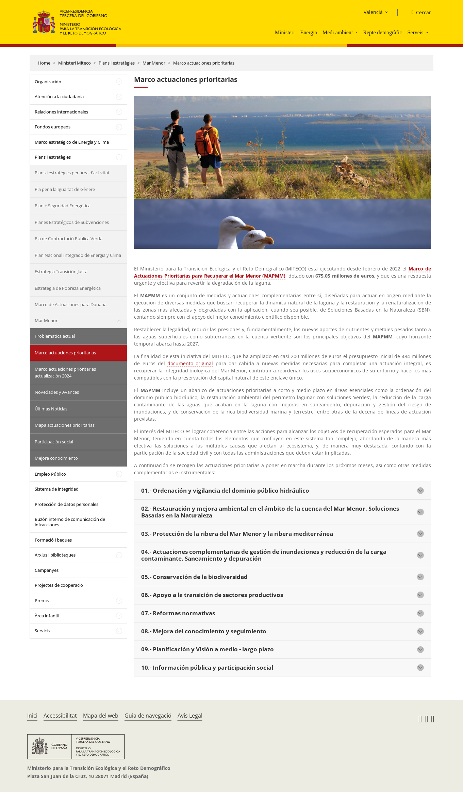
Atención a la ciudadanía (59, 96)
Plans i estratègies (117, 63)
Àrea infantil (47, 616)
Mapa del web (100, 715)
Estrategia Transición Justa (61, 271)
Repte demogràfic (382, 32)
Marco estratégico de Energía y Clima (72, 142)
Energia (308, 32)
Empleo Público (50, 474)
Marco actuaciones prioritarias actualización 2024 (65, 372)
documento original (190, 363)
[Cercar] (418, 12)
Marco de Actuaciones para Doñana (70, 304)
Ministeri (285, 32)
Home (44, 63)
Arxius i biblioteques (55, 555)
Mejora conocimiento (56, 458)
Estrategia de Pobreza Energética (68, 288)
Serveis (415, 32)
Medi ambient (338, 32)
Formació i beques (53, 540)
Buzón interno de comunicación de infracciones (70, 522)
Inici (32, 715)
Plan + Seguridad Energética (62, 206)
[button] (357, 32)
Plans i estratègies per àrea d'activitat (72, 173)
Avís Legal (190, 715)
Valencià (373, 12)
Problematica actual (55, 336)
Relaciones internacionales (61, 112)
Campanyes (47, 570)
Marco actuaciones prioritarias (203, 63)
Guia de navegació (148, 715)
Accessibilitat (60, 715)
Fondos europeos (52, 127)
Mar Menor (154, 63)
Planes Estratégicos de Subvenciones (72, 222)
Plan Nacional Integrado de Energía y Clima (78, 255)
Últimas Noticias (51, 409)
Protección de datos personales (66, 504)
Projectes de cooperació (59, 585)
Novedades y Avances (57, 392)
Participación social (54, 442)
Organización (48, 81)
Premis (42, 600)
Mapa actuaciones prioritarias (65, 425)
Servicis (42, 631)
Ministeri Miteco (74, 63)
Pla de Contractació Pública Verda (68, 238)
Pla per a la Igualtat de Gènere (65, 189)
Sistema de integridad (57, 489)
